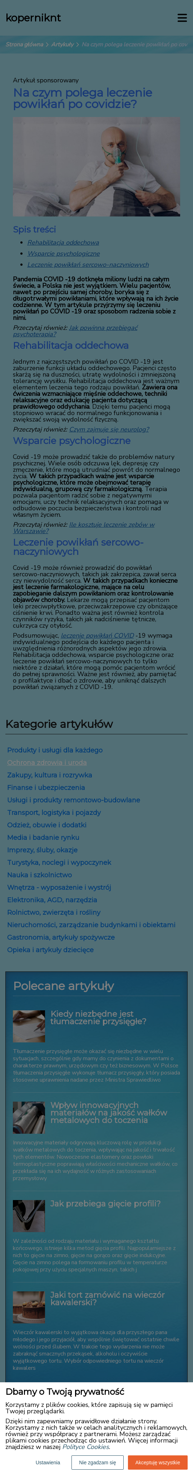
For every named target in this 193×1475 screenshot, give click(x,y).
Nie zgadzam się (97, 1462)
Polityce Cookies (85, 1447)
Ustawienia (48, 1462)
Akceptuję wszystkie (157, 1462)
